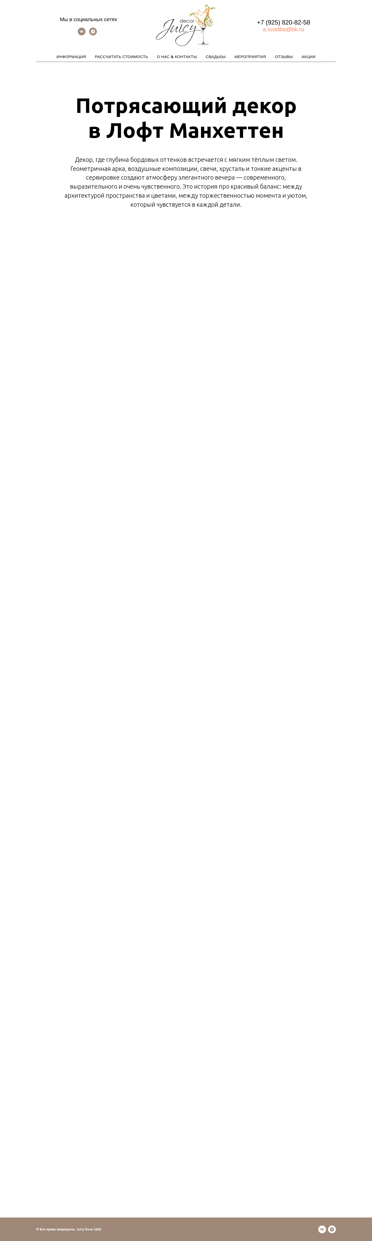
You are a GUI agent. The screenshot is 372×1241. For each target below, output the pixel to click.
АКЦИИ (308, 56)
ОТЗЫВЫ (284, 56)
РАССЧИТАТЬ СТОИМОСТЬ (121, 56)
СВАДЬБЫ (216, 56)
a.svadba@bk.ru (283, 29)
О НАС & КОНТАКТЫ (177, 56)
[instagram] (93, 34)
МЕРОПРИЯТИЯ (250, 56)
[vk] (82, 34)
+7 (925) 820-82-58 (283, 22)
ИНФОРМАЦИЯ (71, 56)
